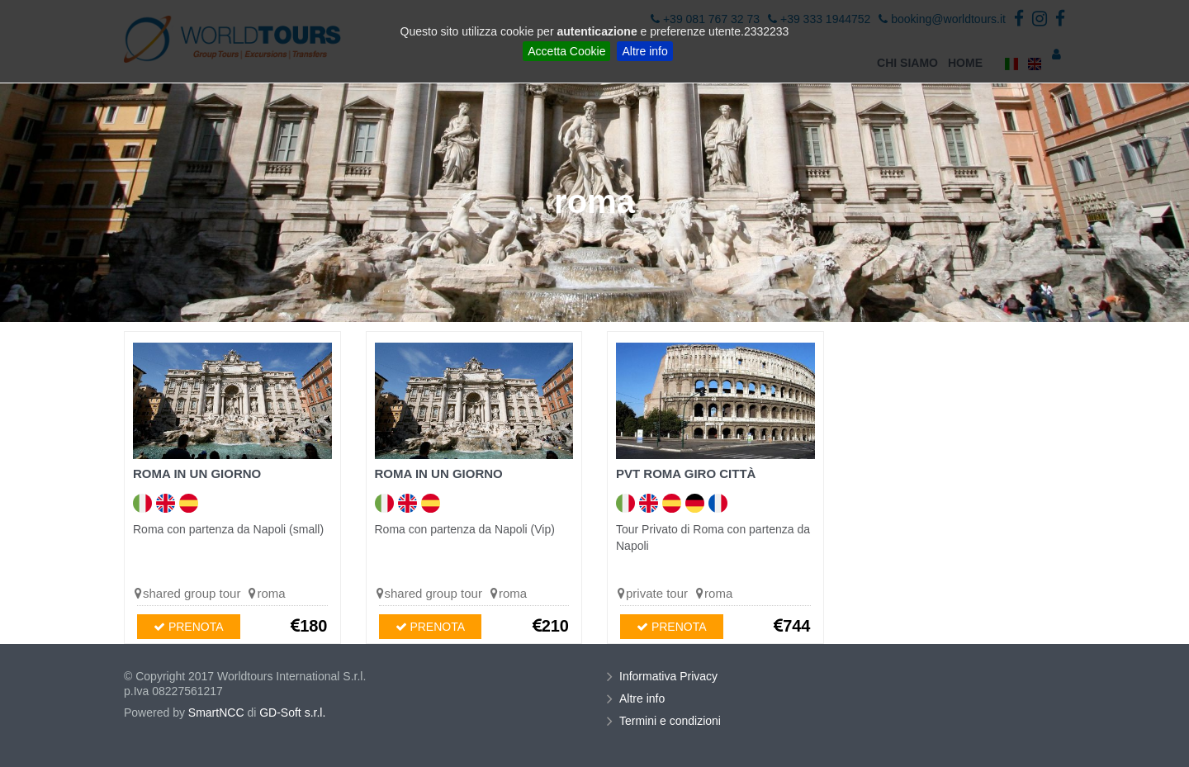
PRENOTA (189, 626)
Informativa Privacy (670, 676)
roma (271, 593)
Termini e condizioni (672, 720)
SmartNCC (216, 712)
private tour (657, 593)
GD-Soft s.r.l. (292, 712)
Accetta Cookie (566, 51)
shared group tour (191, 593)
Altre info (644, 51)
